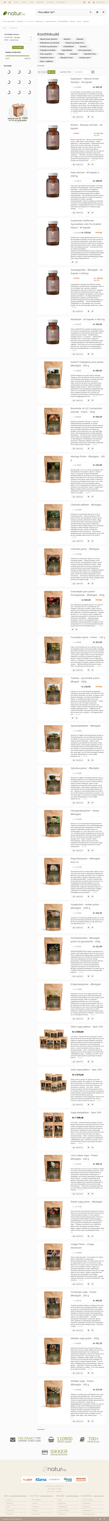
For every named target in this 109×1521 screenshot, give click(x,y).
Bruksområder (62, 1503)
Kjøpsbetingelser (87, 1510)
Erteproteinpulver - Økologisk (86, 984)
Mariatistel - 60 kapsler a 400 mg (88, 319)
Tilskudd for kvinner (47, 57)
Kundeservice (86, 1506)
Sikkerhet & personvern (89, 1514)
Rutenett (42, 72)
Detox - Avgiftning (46, 61)
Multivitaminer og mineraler (49, 43)
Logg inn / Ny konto (88, 1499)
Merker (8, 1506)
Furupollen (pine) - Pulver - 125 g (88, 637)
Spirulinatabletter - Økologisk (86, 725)
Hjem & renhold (36, 1514)
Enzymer (83, 46)
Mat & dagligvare (36, 1499)
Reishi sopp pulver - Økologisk (86, 1201)
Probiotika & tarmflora (47, 50)
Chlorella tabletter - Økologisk (86, 504)
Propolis (61, 54)
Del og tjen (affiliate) (63, 1510)
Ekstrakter (74, 54)
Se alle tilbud (9, 1514)
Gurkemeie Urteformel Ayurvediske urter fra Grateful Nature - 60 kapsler (86, 224)
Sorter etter (65, 72)
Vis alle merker (18, 47)
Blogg (59, 1499)
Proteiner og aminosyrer (48, 46)
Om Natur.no (9, 1503)
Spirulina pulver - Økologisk (85, 768)
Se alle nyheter (10, 1510)
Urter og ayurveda (84, 50)
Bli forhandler (61, 2)
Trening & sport (84, 57)
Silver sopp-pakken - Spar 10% (87, 1026)
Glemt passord (86, 1503)
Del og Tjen (50, 2)
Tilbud (32, 2)
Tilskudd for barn (90, 54)
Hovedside (9, 1499)
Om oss (16, 2)
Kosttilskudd (35, 1506)
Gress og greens (46, 54)
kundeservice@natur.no (54, 1486)
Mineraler (80, 39)
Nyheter (24, 2)
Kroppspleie (35, 1510)
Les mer (75, 113)
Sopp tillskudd (67, 50)
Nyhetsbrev (40, 2)
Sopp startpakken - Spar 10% (86, 1112)
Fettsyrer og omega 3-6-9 (75, 43)
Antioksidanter (68, 46)
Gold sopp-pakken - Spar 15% (86, 1069)
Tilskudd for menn (66, 57)
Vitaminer (67, 39)
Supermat (34, 1503)
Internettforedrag (62, 1506)
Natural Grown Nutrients (48, 39)
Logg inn (89, 2)
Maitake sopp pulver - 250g (85, 1338)
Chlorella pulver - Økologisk (85, 549)
